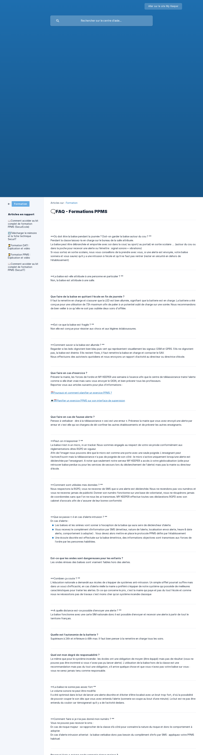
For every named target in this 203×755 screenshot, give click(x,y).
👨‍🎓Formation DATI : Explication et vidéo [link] (19, 247)
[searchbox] (101, 20)
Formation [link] (72, 202)
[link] (18, 203)
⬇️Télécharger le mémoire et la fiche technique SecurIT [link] (22, 236)
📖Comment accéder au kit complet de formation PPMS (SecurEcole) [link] (23, 223)
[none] (163, 6)
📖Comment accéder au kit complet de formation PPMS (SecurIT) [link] (23, 267)
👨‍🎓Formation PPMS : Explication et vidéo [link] (19, 256)
